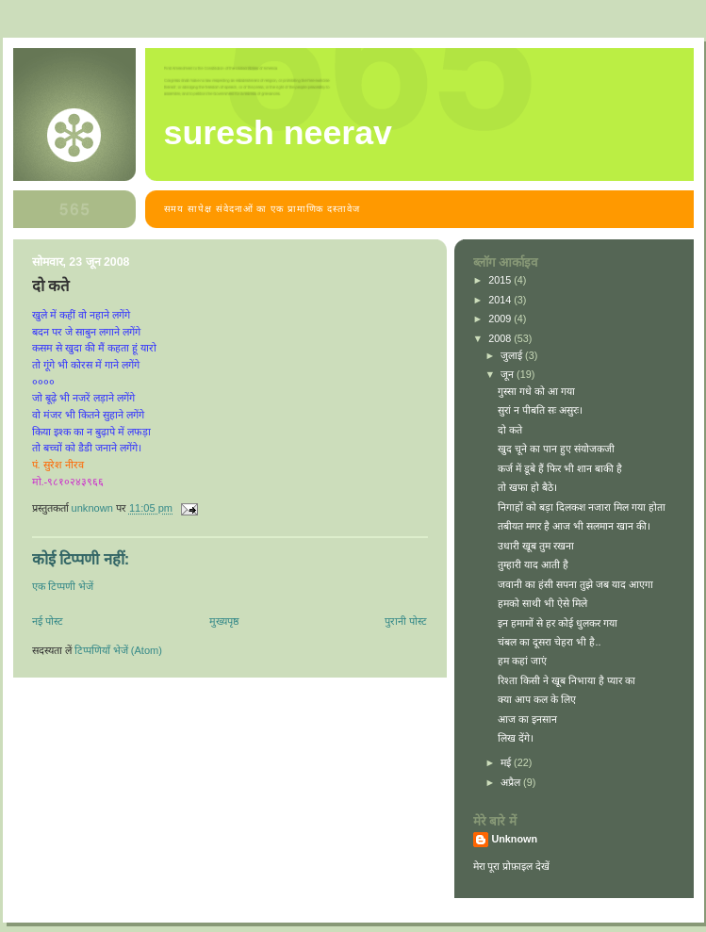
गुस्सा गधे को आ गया (536, 391)
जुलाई (513, 355)
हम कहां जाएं (522, 660)
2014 (501, 299)
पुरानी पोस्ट (406, 621)
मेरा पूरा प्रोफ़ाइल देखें (511, 866)
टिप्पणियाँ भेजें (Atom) (118, 650)
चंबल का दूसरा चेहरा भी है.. (549, 641)
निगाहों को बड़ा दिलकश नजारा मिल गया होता (581, 507)
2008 (501, 338)
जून (509, 374)
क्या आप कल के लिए (537, 699)
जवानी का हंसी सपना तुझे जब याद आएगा (575, 584)
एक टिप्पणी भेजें (62, 586)
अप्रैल (512, 782)
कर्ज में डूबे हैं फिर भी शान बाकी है (560, 468)
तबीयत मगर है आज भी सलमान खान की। (574, 525)
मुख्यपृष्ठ (224, 621)
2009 (501, 318)
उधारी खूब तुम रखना (536, 545)
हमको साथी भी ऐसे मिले (542, 603)
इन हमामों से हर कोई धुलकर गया (557, 623)
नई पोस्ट (47, 621)
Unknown (515, 838)
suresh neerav (278, 133)
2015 (501, 280)
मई (507, 762)
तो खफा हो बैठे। (527, 487)
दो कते (510, 429)
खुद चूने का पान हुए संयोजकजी (556, 448)
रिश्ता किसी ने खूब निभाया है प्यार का (566, 680)
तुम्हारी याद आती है (533, 564)
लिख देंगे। (516, 738)
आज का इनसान (527, 719)
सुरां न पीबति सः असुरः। (540, 410)
